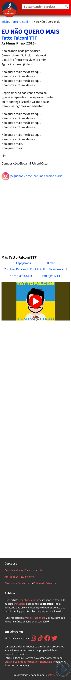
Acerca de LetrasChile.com (19, 577)
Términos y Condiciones (18, 583)
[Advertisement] (35, 216)
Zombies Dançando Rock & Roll (24, 269)
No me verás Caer (20, 276)
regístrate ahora (29, 600)
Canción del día (33, 570)
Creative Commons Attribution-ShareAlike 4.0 (30, 662)
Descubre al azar (14, 570)
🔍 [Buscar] (67, 7)
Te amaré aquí (58, 269)
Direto (51, 263)
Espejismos (23, 263)
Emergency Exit (52, 276)
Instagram (20, 604)
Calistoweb (51, 675)
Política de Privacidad (45, 583)
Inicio (5, 21)
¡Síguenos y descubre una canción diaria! (32, 176)
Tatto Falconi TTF (22, 21)
